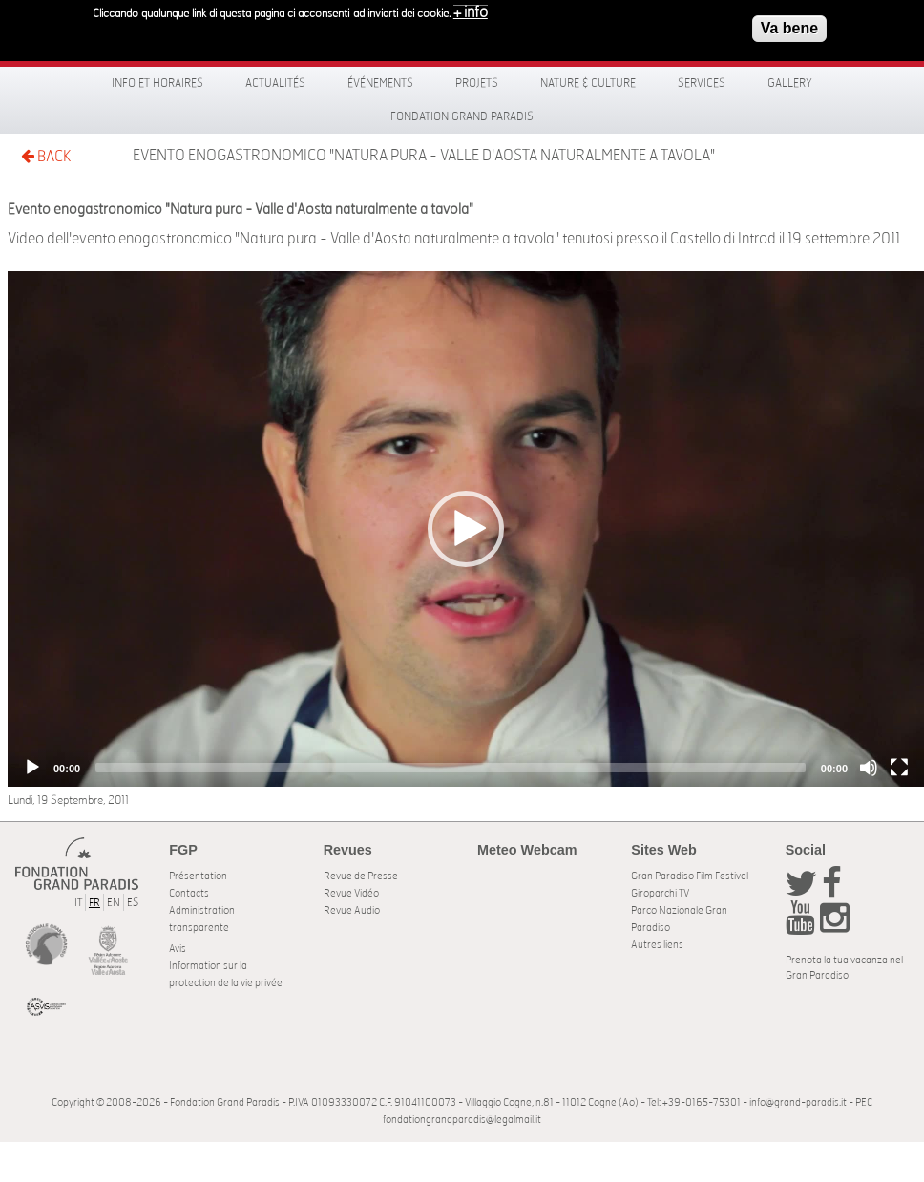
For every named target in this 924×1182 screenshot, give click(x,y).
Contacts (189, 893)
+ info (470, 11)
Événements (380, 83)
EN (113, 902)
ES (132, 902)
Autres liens (657, 944)
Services (701, 83)
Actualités (275, 83)
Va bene (789, 27)
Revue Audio (352, 910)
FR (94, 902)
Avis (177, 948)
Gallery (789, 83)
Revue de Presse (361, 876)
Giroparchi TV (660, 893)
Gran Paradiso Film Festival (689, 876)
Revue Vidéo (351, 893)
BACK (46, 156)
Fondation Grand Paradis (462, 116)
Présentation (198, 876)
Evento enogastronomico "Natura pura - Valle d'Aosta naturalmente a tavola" (424, 155)
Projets (476, 83)
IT (78, 902)
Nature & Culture (588, 83)
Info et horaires (157, 83)
